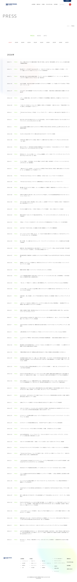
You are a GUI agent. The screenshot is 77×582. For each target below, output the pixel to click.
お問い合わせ (69, 569)
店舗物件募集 (56, 568)
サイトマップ (56, 571)
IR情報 (43, 4)
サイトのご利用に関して (58, 558)
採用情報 (56, 4)
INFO (45, 36)
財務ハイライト (34, 563)
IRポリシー (44, 565)
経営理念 (23, 565)
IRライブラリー (34, 565)
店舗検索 (55, 566)
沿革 (23, 567)
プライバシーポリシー (58, 560)
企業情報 (33, 4)
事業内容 (38, 4)
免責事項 (43, 567)
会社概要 (23, 563)
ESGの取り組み (49, 4)
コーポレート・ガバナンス (46, 563)
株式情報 (32, 567)
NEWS (39, 36)
